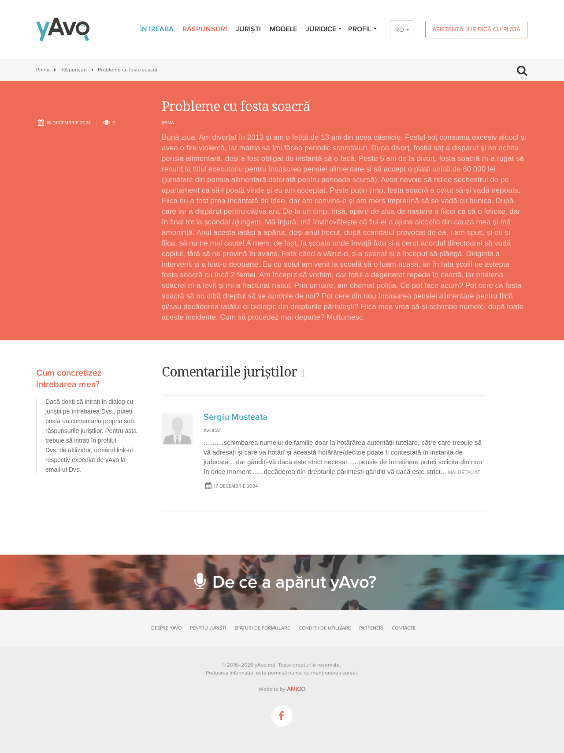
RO (399, 30)
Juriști (248, 29)
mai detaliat (464, 472)
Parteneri (371, 628)
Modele (283, 29)
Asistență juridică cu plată (476, 29)
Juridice (324, 29)
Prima (42, 70)
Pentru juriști (208, 628)
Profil (363, 29)
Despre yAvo (166, 628)
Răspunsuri (204, 29)
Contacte (404, 628)
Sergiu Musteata (235, 417)
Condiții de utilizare (325, 628)
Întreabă (157, 29)
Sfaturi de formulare (262, 628)
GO (296, 689)
